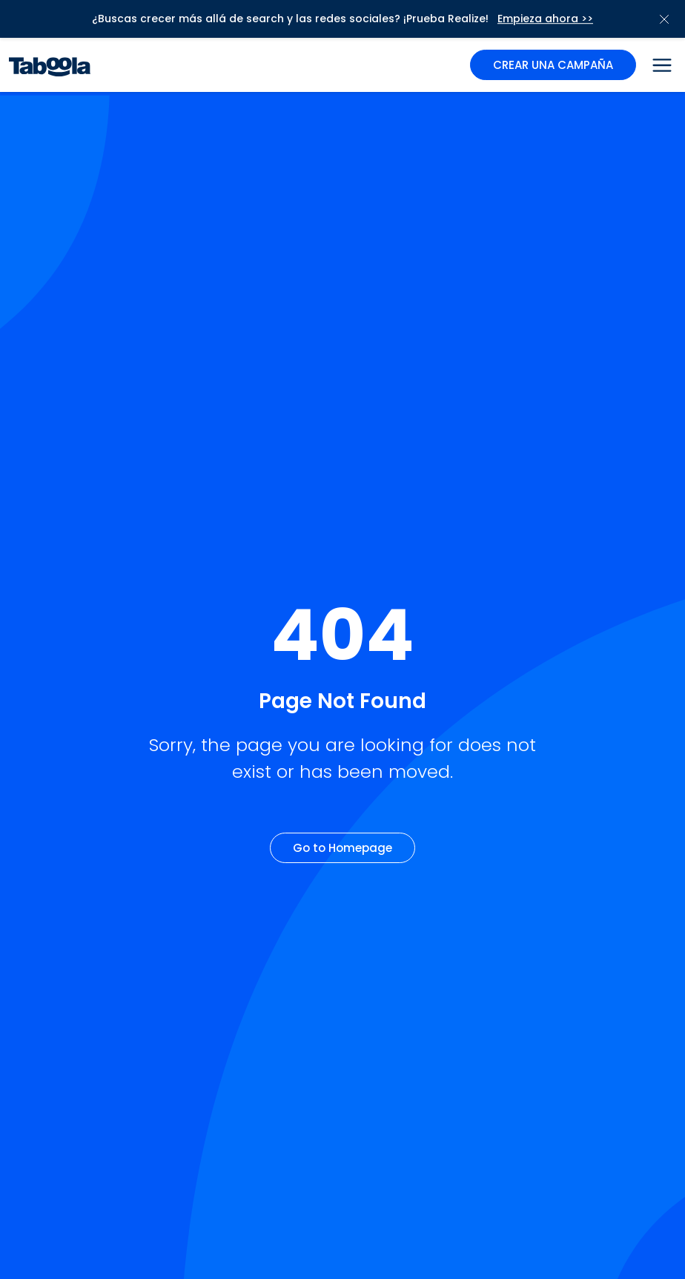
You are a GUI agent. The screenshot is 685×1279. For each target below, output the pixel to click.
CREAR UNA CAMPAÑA (553, 65)
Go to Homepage (342, 848)
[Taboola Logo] (49, 64)
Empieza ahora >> (545, 18)
